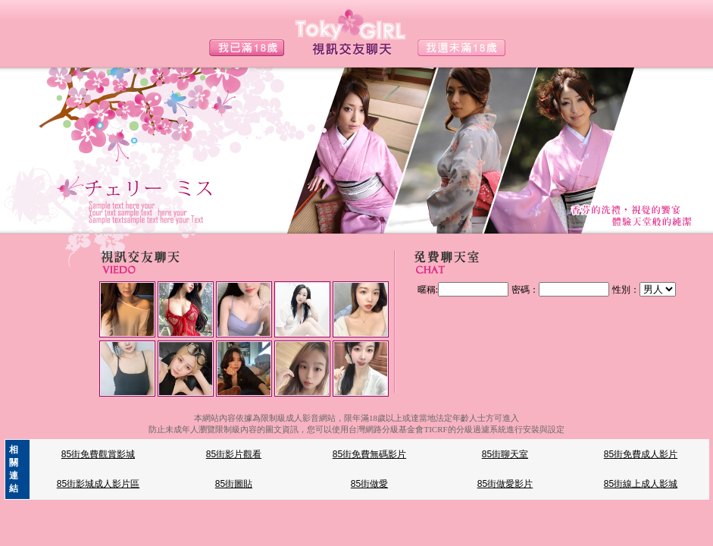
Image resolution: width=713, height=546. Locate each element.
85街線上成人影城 (640, 484)
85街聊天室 (505, 454)
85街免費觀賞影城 (98, 454)
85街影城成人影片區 (98, 484)
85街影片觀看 (233, 454)
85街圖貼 (233, 484)
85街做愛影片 (505, 484)
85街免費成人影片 (640, 454)
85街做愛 (369, 484)
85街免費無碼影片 (369, 454)
